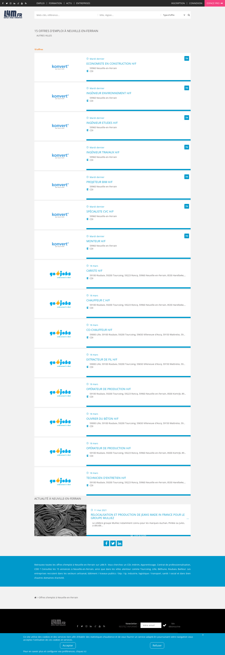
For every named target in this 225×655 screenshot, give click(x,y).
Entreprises (83, 3)
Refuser (157, 645)
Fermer (203, 634)
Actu (69, 3)
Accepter (68, 645)
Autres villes (44, 35)
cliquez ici (81, 651)
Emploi (41, 3)
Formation (55, 3)
